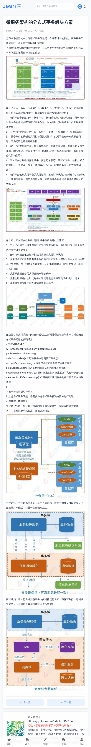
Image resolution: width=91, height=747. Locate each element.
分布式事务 (34, 38)
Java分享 (12, 6)
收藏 (39, 31)
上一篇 (25, 702)
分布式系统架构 (14, 38)
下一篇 (65, 702)
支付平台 (14, 132)
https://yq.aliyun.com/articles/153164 (50, 721)
